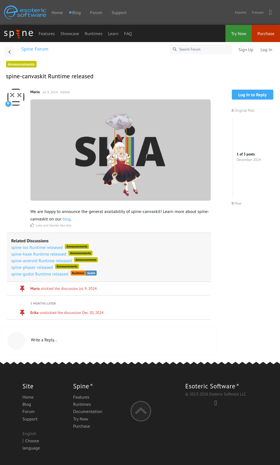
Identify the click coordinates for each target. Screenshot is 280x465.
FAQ (128, 33)
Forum (96, 12)
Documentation (87, 411)
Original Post (243, 110)
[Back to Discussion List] (9, 51)
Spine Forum (34, 49)
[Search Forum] (201, 49)
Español (240, 12)
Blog (26, 404)
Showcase (69, 33)
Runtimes (93, 33)
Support (119, 12)
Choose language (31, 444)
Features (46, 33)
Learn (113, 33)
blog (67, 219)
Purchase (266, 33)
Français (257, 12)
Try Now (238, 33)
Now (237, 203)
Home (57, 12)
